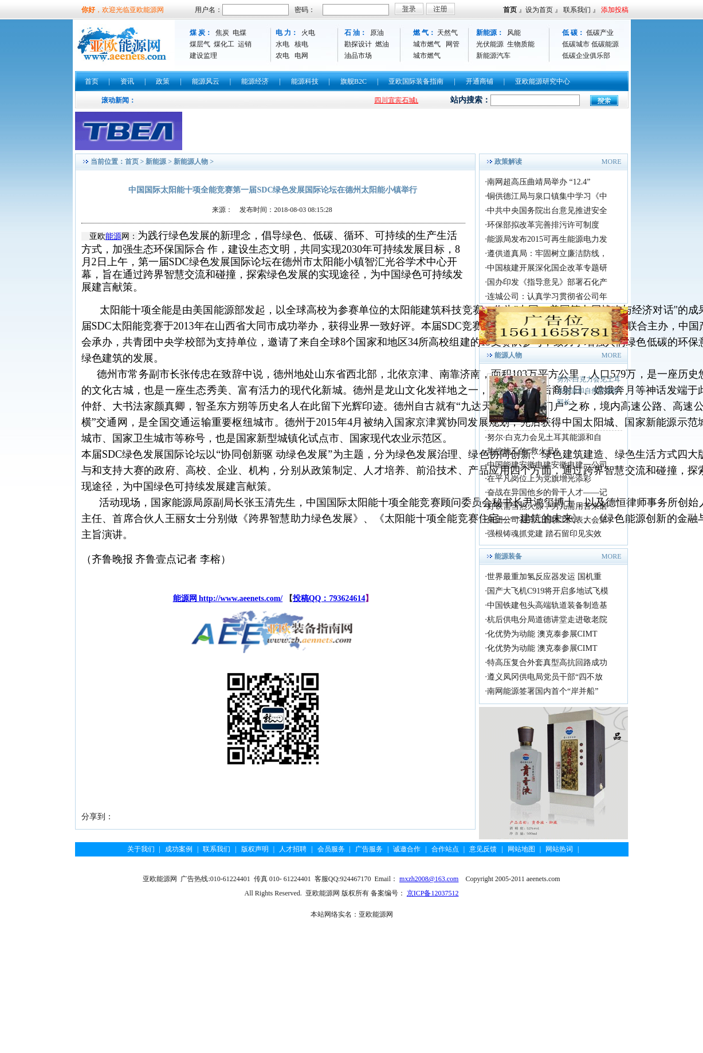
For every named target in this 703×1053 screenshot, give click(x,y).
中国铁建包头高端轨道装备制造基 (547, 605)
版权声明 (255, 849)
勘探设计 (358, 44)
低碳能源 (605, 44)
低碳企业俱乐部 (586, 56)
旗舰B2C (353, 81)
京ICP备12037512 (433, 893)
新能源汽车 (493, 56)
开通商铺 (479, 81)
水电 (282, 44)
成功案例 (179, 849)
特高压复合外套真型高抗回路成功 (547, 662)
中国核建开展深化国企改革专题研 (547, 268)
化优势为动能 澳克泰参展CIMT (542, 634)
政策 (163, 81)
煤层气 (200, 44)
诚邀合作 (407, 849)
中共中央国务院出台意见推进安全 (547, 210)
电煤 (239, 33)
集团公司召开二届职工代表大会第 (547, 520)
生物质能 (521, 44)
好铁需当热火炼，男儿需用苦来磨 (547, 506)
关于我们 (141, 849)
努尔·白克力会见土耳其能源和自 (544, 437)
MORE (612, 162)
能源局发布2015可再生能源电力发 (547, 239)
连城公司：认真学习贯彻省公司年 (547, 296)
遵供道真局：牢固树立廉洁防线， (547, 253)
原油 (377, 33)
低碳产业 (600, 33)
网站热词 (559, 849)
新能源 (156, 162)
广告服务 (369, 849)
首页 (510, 10)
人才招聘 (293, 849)
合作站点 (445, 849)
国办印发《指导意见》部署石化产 (547, 282)
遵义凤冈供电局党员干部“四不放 (545, 677)
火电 (308, 33)
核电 (301, 44)
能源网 (186, 598)
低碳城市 (576, 44)
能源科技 (305, 81)
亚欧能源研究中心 (542, 81)
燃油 (382, 44)
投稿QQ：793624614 (329, 598)
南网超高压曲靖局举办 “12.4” (538, 182)
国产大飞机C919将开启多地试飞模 (547, 591)
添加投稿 (615, 10)
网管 (452, 44)
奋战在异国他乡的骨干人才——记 (547, 492)
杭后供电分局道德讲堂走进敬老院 (547, 619)
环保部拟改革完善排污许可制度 (543, 225)
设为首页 (539, 10)
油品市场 (358, 56)
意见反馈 (483, 849)
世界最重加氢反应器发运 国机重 (544, 576)
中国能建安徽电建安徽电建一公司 (547, 465)
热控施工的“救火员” (522, 451)
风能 (514, 33)
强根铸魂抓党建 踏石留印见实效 (544, 533)
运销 (245, 44)
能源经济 (255, 81)
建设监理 (203, 56)
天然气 (447, 33)
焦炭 (222, 33)
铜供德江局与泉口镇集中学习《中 (547, 196)
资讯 (127, 81)
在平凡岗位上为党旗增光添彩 (539, 478)
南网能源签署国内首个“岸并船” (542, 691)
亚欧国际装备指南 (415, 81)
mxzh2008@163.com (428, 879)
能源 (113, 236)
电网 (301, 56)
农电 (282, 56)
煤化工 (224, 44)
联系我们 (577, 10)
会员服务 (331, 849)
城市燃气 (427, 44)
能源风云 (205, 81)
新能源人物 (191, 162)
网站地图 (521, 849)
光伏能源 (490, 44)
